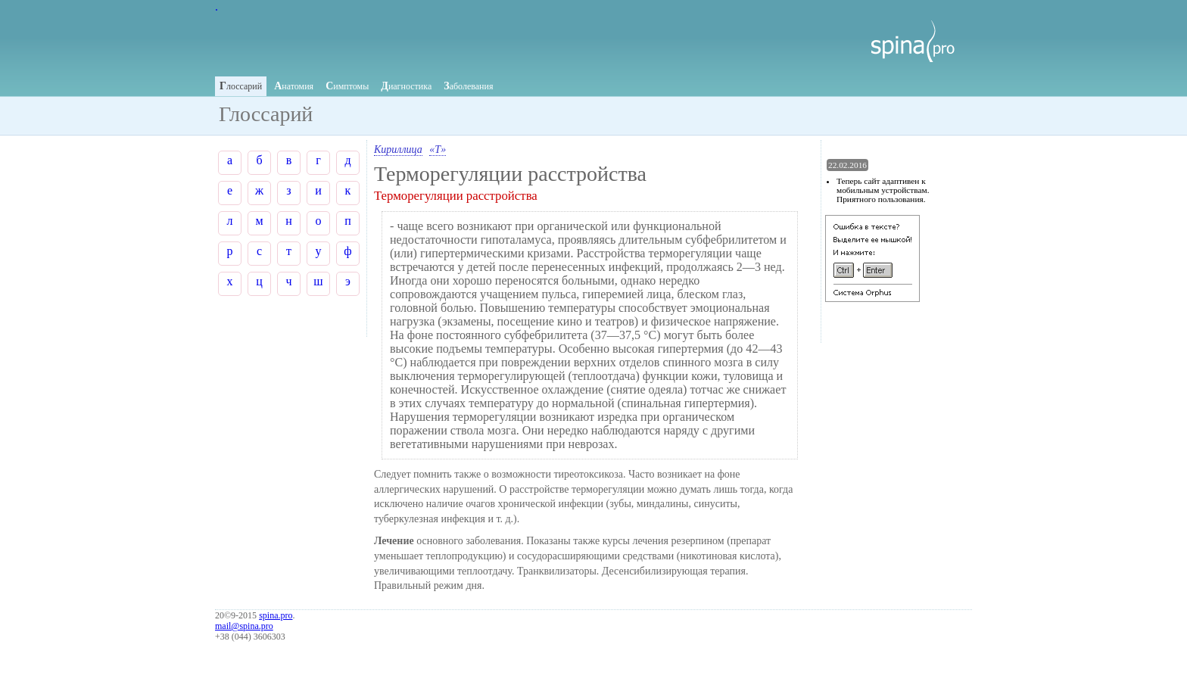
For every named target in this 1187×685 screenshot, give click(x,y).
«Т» (437, 149)
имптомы (347, 86)
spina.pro (275, 615)
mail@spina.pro (244, 626)
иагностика (406, 86)
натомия (293, 86)
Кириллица (398, 149)
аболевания (468, 86)
